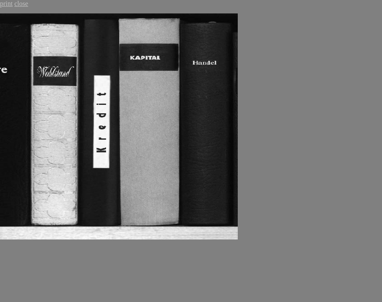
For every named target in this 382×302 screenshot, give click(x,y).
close (21, 3)
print (6, 3)
